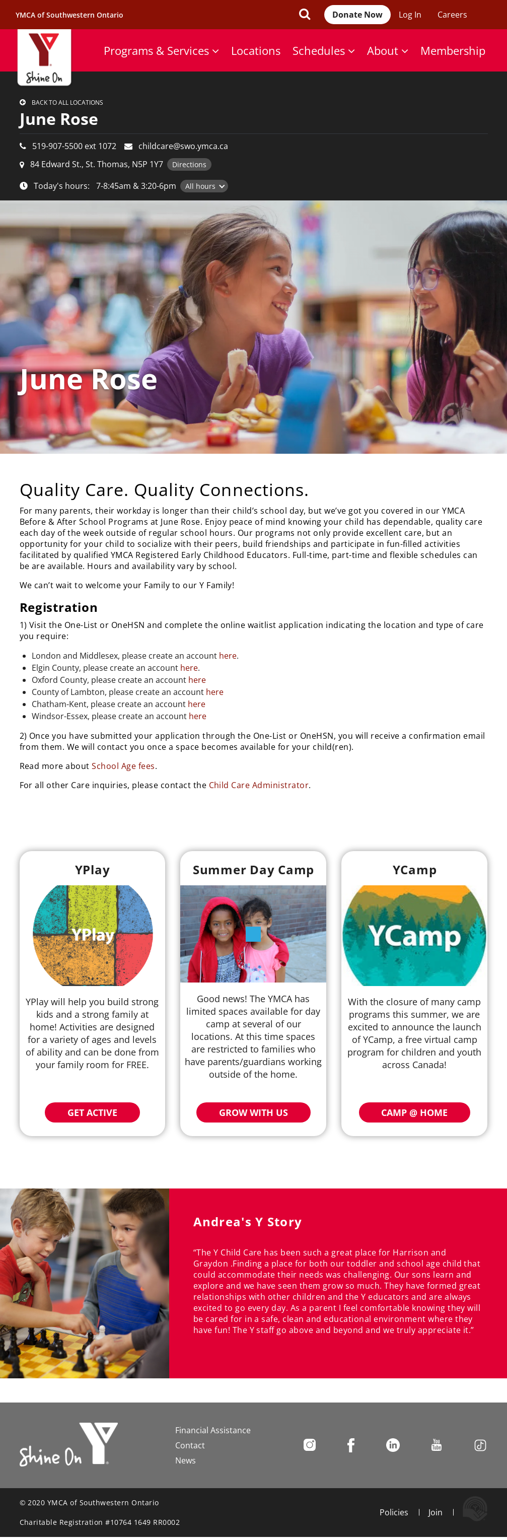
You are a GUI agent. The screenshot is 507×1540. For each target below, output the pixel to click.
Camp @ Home (414, 1112)
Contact (190, 1445)
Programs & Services (161, 50)
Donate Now (357, 14)
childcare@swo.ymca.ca (183, 146)
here (228, 655)
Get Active (92, 1112)
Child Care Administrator (259, 785)
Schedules (324, 50)
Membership (452, 50)
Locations (255, 50)
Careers (452, 14)
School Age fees (123, 766)
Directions (189, 164)
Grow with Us (253, 1112)
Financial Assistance (213, 1430)
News (185, 1460)
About (387, 50)
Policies (394, 1512)
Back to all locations (67, 102)
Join (435, 1512)
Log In (410, 14)
